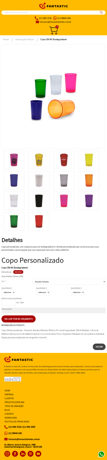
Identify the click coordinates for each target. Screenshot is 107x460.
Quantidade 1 (6, 288)
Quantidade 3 (76, 288)
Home (7, 390)
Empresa (9, 394)
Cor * (3, 281)
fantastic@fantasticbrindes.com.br (24, 439)
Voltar (99, 346)
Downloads (11, 417)
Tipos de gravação (14, 406)
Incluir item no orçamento (18, 319)
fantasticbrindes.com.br (55, 22)
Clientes (9, 398)
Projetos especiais (14, 402)
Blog (7, 410)
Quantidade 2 (41, 288)
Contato (9, 413)
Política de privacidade (17, 421)
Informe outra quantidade (11, 298)
